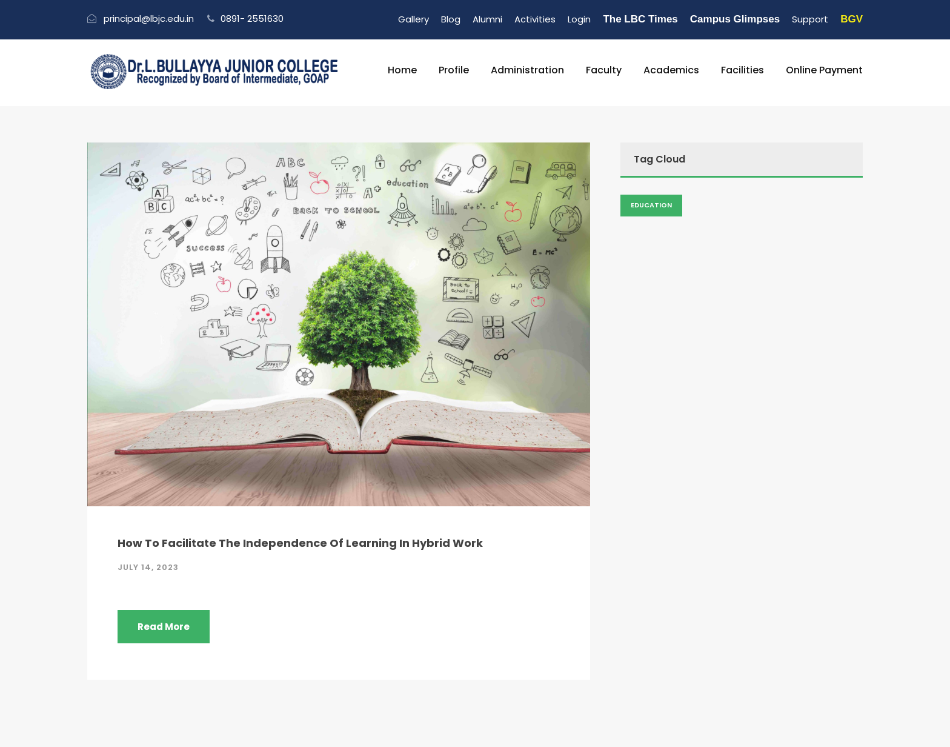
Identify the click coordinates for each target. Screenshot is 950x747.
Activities (535, 19)
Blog (450, 19)
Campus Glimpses (735, 19)
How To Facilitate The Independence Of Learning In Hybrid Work (300, 543)
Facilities (742, 70)
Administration (527, 70)
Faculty (604, 70)
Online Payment (824, 70)
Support (810, 19)
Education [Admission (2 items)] (651, 205)
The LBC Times (640, 19)
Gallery (413, 19)
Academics (671, 70)
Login (579, 19)
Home (402, 70)
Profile (454, 70)
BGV (851, 19)
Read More (164, 626)
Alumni (487, 19)
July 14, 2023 (148, 567)
